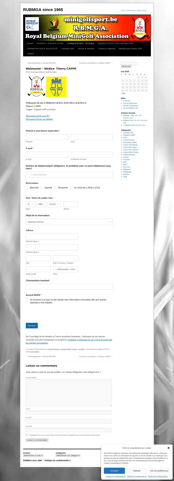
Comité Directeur (53, 349)
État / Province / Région (63, 263)
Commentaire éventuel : (38, 280)
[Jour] (30, 204)
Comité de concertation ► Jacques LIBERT (96, 63)
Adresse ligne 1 (32, 241)
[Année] (54, 204)
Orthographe (127, 172)
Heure (66, 209)
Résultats (126, 174)
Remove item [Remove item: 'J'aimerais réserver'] (108, 222)
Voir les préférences (159, 471)
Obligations (127, 169)
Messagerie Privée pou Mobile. (39, 119)
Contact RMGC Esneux (69, 349)
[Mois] (41, 204)
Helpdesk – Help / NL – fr (131, 115)
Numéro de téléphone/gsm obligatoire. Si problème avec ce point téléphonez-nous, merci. (68, 167)
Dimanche (63, 188)
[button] (168, 448)
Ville (27, 263)
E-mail (28, 159)
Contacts (81, 349)
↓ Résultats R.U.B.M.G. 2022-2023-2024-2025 (115, 43)
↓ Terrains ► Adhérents (106, 49)
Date (28, 209)
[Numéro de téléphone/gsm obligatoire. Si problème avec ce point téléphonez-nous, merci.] (69, 175)
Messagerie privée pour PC (37, 116)
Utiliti (125, 177)
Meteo (125, 164)
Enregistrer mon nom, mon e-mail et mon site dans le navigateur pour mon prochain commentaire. (64, 435)
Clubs (125, 137)
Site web (29, 426)
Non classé (126, 167)
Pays (55, 274)
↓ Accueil (29, 43)
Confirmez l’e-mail (78, 159)
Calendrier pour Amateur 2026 (130, 49)
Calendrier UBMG (129, 135)
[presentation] (46, 321)
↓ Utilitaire (30, 54)
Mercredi (34, 188)
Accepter (114, 471)
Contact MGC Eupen (130, 147)
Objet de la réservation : (38, 215)
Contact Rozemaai (129, 155)
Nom (73, 142)
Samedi (48, 188)
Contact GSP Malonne (130, 145)
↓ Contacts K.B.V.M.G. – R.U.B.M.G (80, 43)
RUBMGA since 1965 (43, 9)
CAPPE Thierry (51, 72)
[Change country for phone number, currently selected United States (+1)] (29, 175)
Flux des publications (130, 103)
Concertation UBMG (130, 142)
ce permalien (34, 352)
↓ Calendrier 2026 (67, 49)
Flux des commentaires (130, 106)
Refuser (137, 471)
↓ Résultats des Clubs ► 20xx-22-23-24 (41, 49)
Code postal (31, 274)
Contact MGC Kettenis (130, 150)
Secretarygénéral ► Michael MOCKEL (41, 63)
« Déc (123, 93)
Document (126, 160)
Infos (125, 162)
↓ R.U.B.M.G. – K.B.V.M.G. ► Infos (49, 43)
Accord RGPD (34, 295)
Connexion (126, 101)
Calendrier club (128, 133)
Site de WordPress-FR (130, 108)
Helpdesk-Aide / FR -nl (131, 120)
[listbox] (69, 222)
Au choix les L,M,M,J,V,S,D (87, 188)
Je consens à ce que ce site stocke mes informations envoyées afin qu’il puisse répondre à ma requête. (68, 301)
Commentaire (31, 378)
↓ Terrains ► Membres (85, 49)
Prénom (29, 142)
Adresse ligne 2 (32, 252)
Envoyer (32, 325)
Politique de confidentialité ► (116, 476)
